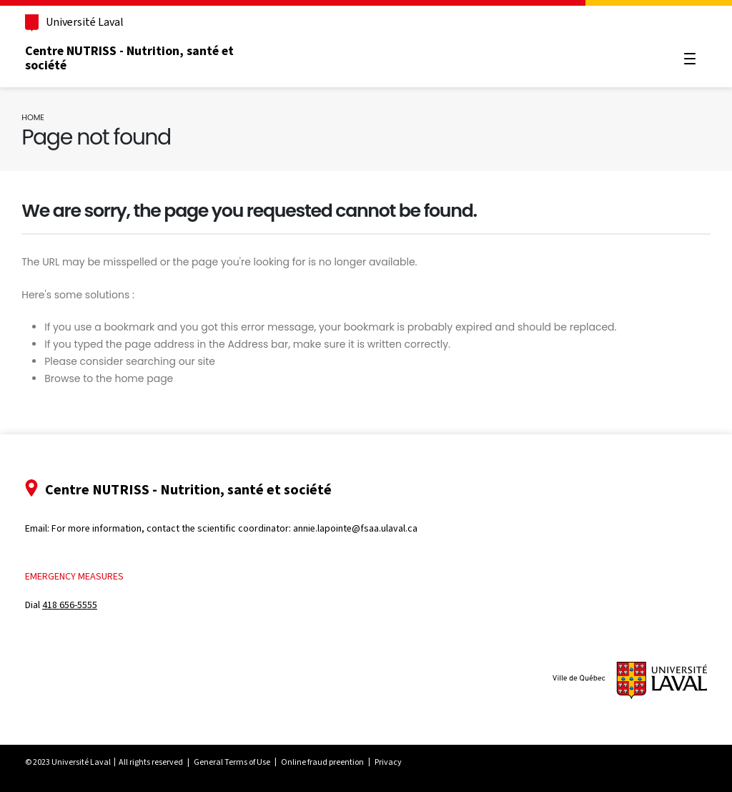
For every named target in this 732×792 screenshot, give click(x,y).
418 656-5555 (77, 605)
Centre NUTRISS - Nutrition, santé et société (137, 58)
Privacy (396, 762)
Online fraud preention (330, 762)
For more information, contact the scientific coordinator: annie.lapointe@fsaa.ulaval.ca (242, 528)
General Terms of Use (240, 762)
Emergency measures (82, 576)
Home (40, 117)
